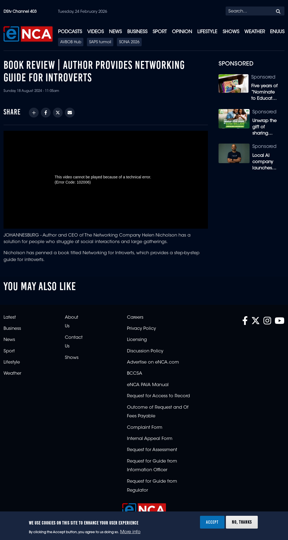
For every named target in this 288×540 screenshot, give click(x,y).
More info (130, 532)
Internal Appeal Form (149, 439)
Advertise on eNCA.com (153, 362)
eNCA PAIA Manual (148, 385)
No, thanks (242, 522)
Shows (231, 32)
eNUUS (277, 32)
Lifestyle (207, 32)
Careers (135, 317)
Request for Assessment (152, 450)
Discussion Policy (145, 351)
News (115, 32)
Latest (10, 317)
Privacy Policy (141, 329)
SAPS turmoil (100, 42)
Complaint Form (144, 428)
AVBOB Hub (70, 42)
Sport (160, 32)
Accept (212, 522)
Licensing (137, 340)
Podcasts (70, 32)
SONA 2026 (129, 42)
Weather (254, 32)
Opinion (182, 32)
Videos (95, 32)
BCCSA (134, 373)
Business (137, 32)
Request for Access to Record (158, 396)
